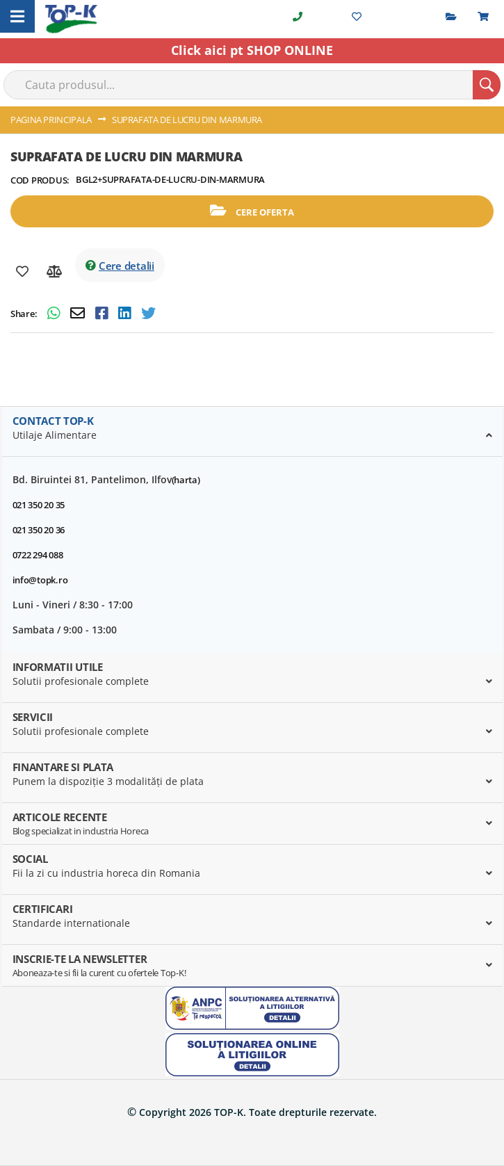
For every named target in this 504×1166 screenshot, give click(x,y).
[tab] (252, 432)
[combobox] (252, 84)
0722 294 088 (38, 555)
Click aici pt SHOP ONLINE (252, 50)
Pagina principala (51, 119)
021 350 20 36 (39, 530)
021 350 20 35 (39, 505)
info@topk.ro (40, 580)
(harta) (186, 479)
